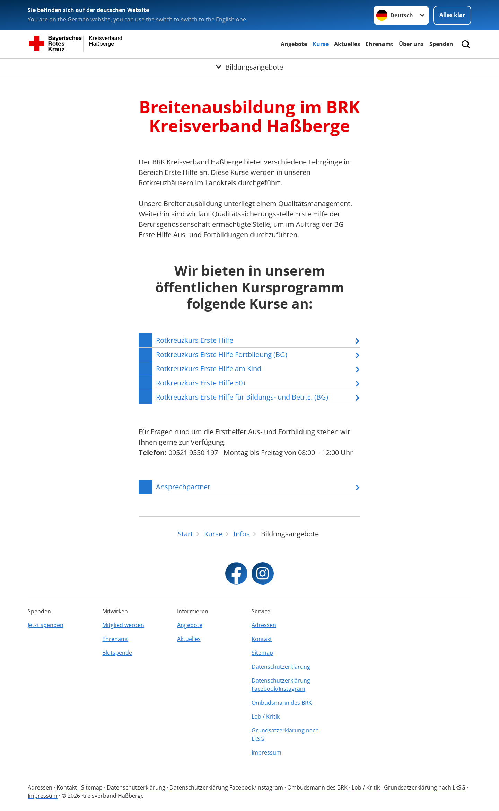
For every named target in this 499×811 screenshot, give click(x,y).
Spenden (441, 44)
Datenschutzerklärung (281, 666)
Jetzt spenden (45, 625)
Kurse (321, 44)
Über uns (411, 44)
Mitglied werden (123, 625)
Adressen (264, 625)
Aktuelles (347, 44)
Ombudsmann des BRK (282, 702)
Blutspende (117, 653)
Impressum (266, 752)
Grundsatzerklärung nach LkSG (285, 734)
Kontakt (262, 639)
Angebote (294, 44)
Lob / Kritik (266, 716)
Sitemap (262, 653)
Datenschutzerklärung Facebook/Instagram (281, 685)
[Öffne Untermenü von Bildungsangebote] (249, 67)
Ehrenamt (379, 44)
